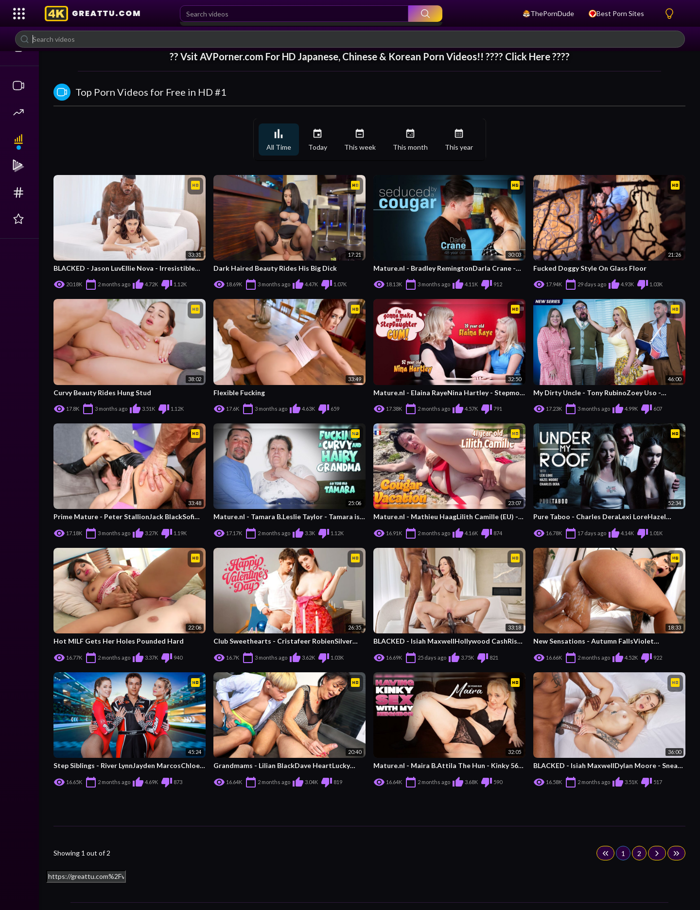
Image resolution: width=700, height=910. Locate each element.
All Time (278, 139)
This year (459, 139)
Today (317, 139)
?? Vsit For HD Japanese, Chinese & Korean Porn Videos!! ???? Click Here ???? (370, 56)
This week (360, 139)
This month (410, 139)
